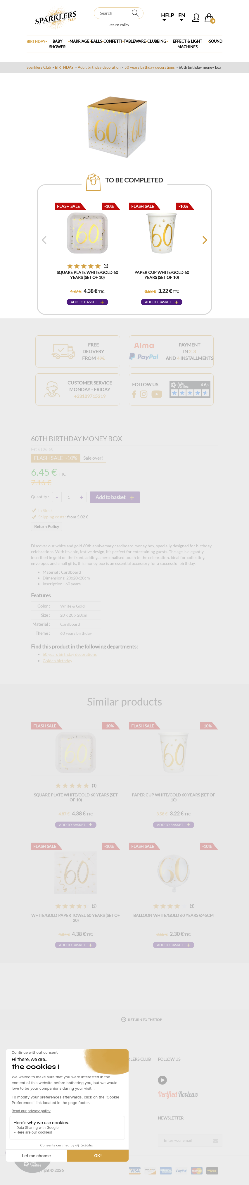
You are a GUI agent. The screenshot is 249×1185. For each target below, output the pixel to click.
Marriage (79, 41)
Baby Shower (57, 44)
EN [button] (181, 16)
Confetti (112, 41)
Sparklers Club (39, 67)
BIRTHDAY (64, 67)
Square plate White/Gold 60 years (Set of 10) (87, 275)
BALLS (96, 41)
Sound (215, 41)
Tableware (135, 41)
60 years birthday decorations (70, 654)
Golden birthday (57, 660)
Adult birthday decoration (99, 67)
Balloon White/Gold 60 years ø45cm (173, 915)
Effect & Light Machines (187, 44)
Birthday (36, 41)
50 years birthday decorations (149, 67)
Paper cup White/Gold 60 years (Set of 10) (161, 275)
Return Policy (118, 25)
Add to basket (84, 302)
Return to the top (141, 1019)
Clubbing (156, 41)
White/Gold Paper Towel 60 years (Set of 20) (75, 918)
